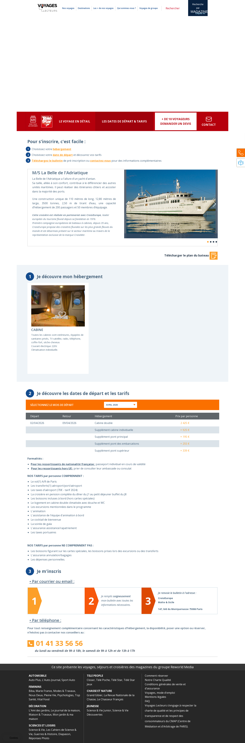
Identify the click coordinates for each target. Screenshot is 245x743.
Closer (91, 680)
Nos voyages (68, 8)
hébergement (62, 149)
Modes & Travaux (64, 691)
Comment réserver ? (153, 2)
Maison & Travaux (40, 714)
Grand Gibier (94, 695)
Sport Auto (68, 680)
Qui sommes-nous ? (126, 8)
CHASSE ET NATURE (99, 691)
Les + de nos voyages (103, 8)
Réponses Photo (39, 738)
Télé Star (116, 680)
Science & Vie (37, 730)
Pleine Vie (50, 695)
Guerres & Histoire (45, 734)
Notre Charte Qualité (158, 680)
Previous (127, 204)
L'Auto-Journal (51, 680)
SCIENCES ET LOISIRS (42, 725)
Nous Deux (36, 695)
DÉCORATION (37, 706)
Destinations (84, 8)
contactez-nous (100, 161)
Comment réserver (156, 675)
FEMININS (35, 687)
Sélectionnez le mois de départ (52, 405)
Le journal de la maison (65, 710)
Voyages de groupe (148, 8)
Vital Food (43, 699)
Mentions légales (169, 2)
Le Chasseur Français (110, 699)
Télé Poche (103, 680)
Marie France (44, 691)
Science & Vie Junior (99, 710)
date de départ (63, 155)
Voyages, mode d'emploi (160, 693)
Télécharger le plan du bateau (191, 255)
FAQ (147, 701)
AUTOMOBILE (37, 675)
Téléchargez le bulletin (47, 161)
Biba (31, 691)
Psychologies (65, 695)
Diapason (64, 734)
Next (214, 204)
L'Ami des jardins (39, 710)
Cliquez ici (200, 13)
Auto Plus (35, 680)
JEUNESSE (93, 706)
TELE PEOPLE (95, 675)
